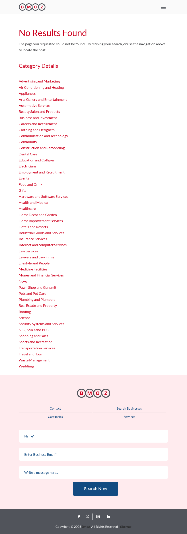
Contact (55, 408)
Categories (55, 417)
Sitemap (126, 526)
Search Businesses (129, 408)
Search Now (95, 488)
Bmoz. (86, 526)
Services (129, 417)
